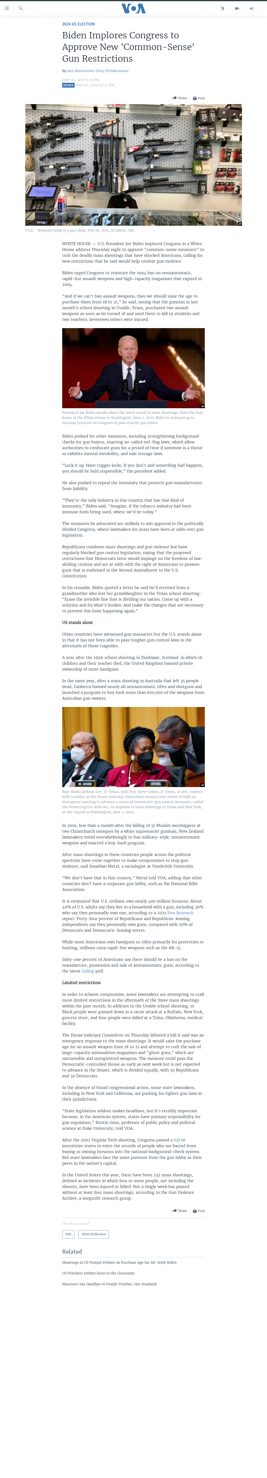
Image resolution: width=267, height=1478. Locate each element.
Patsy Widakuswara (112, 71)
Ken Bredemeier (81, 71)
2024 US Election (78, 24)
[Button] (179, 98)
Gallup (88, 971)
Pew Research (180, 912)
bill (177, 1140)
